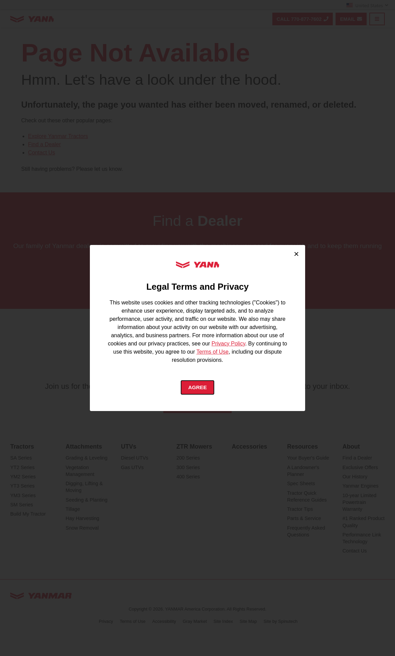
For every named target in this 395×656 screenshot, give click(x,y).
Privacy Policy (228, 343)
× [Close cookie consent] (296, 253)
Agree (197, 387)
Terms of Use (212, 351)
